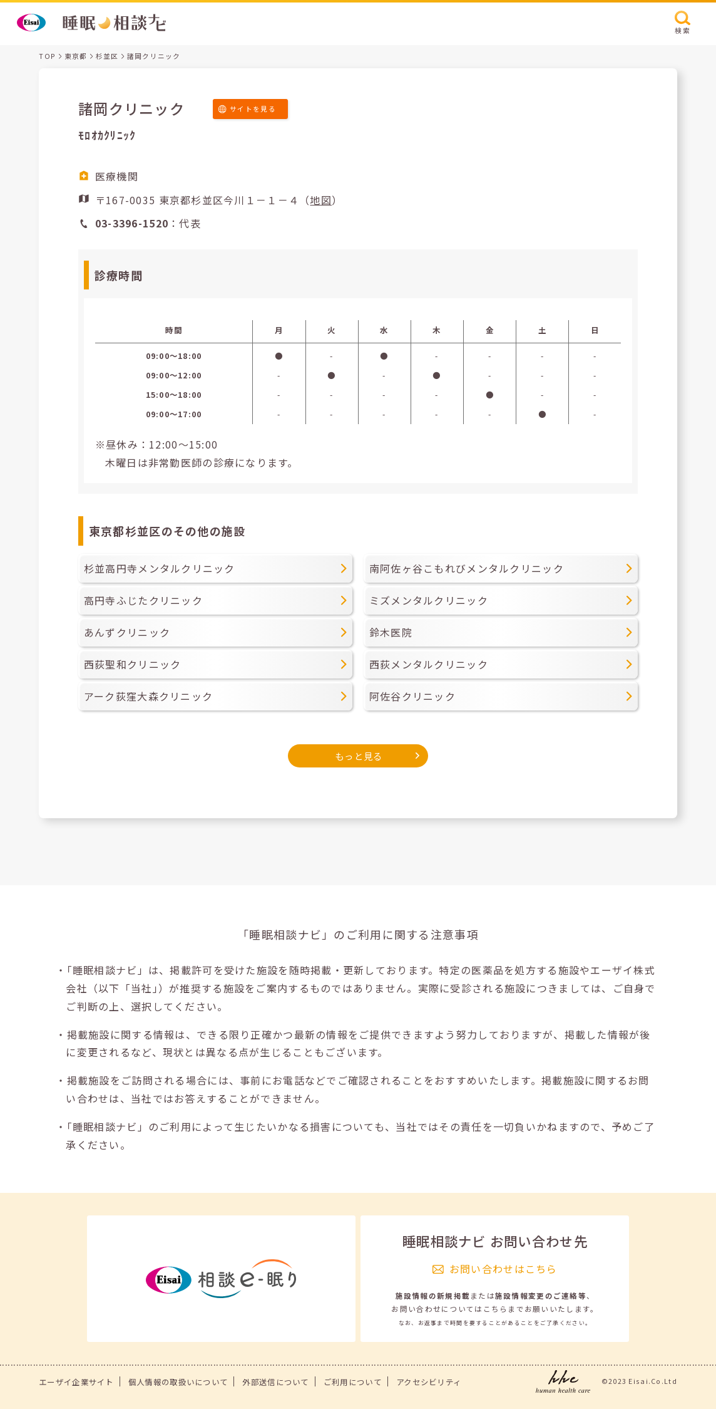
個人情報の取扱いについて (178, 1382)
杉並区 (107, 56)
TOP (47, 56)
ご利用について (353, 1382)
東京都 (76, 56)
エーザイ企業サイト (76, 1382)
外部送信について (275, 1382)
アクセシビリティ (428, 1382)
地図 (321, 199)
